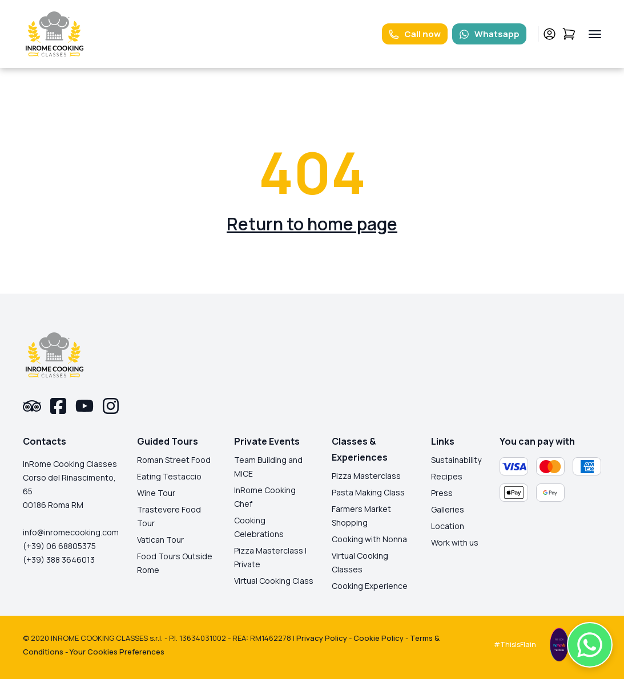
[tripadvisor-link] (32, 406)
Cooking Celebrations (259, 527)
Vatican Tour (160, 539)
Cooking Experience (370, 585)
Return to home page (312, 223)
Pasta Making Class (368, 492)
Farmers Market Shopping (361, 515)
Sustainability (456, 459)
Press (442, 492)
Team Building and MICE (268, 466)
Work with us (454, 542)
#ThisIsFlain (515, 644)
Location (447, 526)
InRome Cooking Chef (265, 497)
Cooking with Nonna (369, 539)
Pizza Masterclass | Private (270, 557)
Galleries (447, 509)
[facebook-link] (58, 406)
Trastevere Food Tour (169, 516)
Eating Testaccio (169, 476)
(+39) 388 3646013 (59, 559)
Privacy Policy (321, 638)
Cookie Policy (378, 638)
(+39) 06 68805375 (59, 545)
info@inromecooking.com (71, 532)
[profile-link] (549, 34)
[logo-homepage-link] (54, 33)
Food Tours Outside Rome (174, 563)
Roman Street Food (174, 459)
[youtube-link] (84, 406)
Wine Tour (156, 492)
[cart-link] (569, 34)
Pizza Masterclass (366, 475)
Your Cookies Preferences (117, 652)
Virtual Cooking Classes (360, 562)
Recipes (446, 476)
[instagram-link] (111, 406)
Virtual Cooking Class (273, 580)
